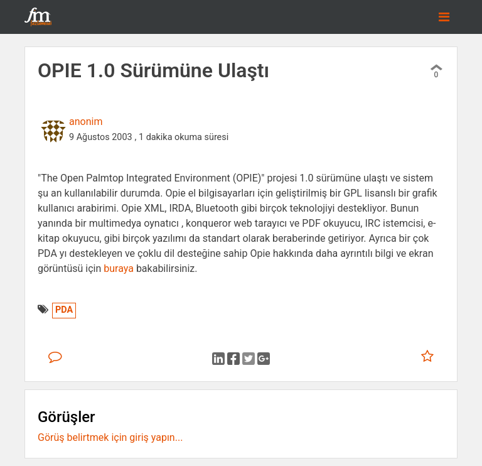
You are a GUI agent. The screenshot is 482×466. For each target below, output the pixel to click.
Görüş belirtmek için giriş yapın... (110, 437)
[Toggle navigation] (444, 17)
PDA (64, 310)
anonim (85, 121)
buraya (119, 268)
